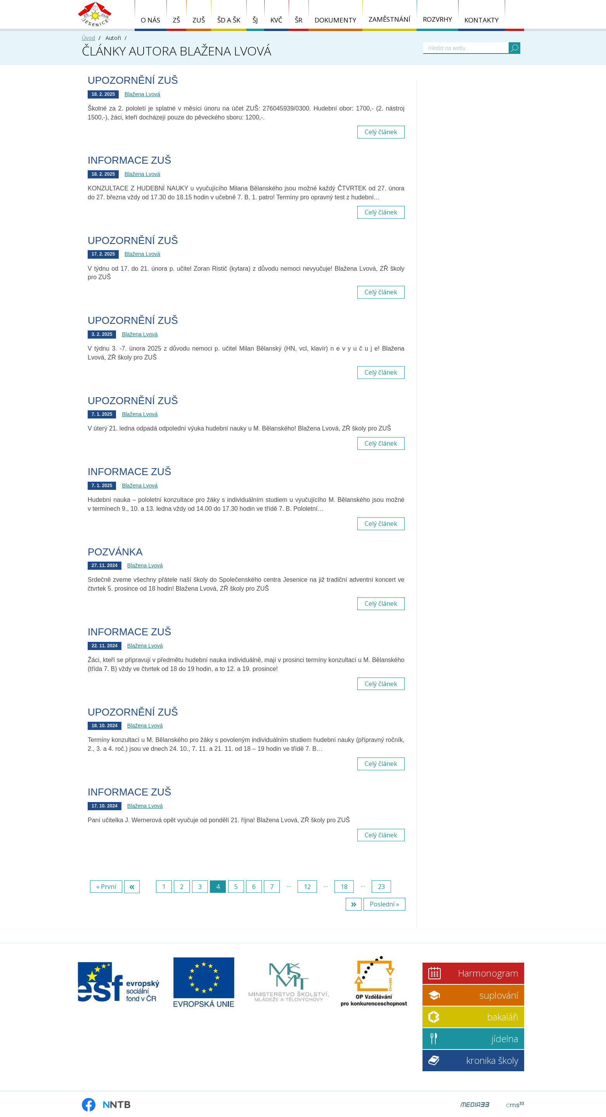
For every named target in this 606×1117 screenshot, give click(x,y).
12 (307, 886)
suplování (499, 995)
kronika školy (492, 1060)
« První (106, 886)
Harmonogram (488, 973)
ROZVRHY (437, 19)
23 (381, 886)
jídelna (505, 1038)
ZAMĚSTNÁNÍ (389, 19)
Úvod (88, 37)
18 (344, 886)
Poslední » (384, 904)
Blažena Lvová (142, 94)
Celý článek (381, 132)
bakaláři (502, 1016)
